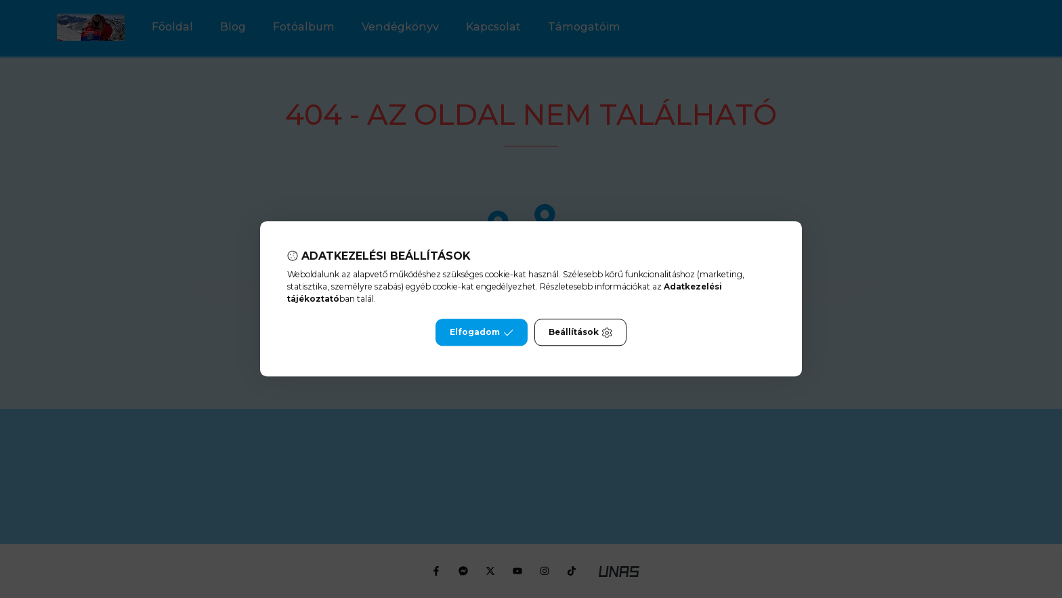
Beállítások (580, 332)
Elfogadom (481, 332)
